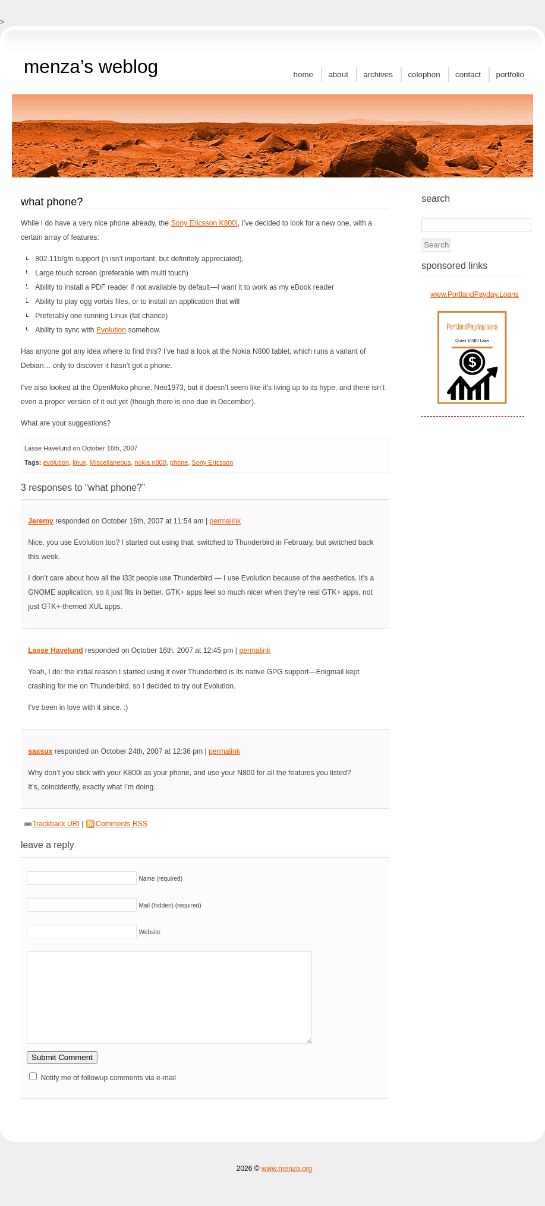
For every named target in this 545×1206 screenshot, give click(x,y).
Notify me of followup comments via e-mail (108, 1078)
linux (79, 462)
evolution (56, 462)
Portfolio (510, 74)
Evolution (111, 330)
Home (303, 74)
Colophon (424, 74)
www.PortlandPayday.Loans (474, 294)
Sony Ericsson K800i (204, 223)
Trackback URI (56, 824)
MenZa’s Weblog (91, 66)
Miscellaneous (110, 462)
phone (179, 462)
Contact (468, 74)
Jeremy (40, 521)
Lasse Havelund (55, 650)
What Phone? (52, 201)
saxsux (40, 751)
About (338, 74)
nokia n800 (150, 462)
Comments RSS (121, 824)
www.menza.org (287, 1168)
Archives (378, 74)
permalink (225, 521)
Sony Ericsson (212, 462)
